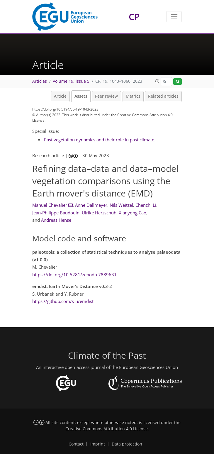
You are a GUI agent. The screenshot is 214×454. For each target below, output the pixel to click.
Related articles (163, 96)
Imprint (97, 444)
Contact (76, 444)
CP (134, 17)
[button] (157, 81)
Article (60, 96)
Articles (39, 81)
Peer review (106, 96)
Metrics (133, 96)
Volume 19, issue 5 (71, 81)
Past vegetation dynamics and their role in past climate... (101, 140)
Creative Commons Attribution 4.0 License (106, 428)
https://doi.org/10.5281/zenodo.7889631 (74, 274)
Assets (80, 96)
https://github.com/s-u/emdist (63, 301)
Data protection (127, 444)
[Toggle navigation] (174, 16)
